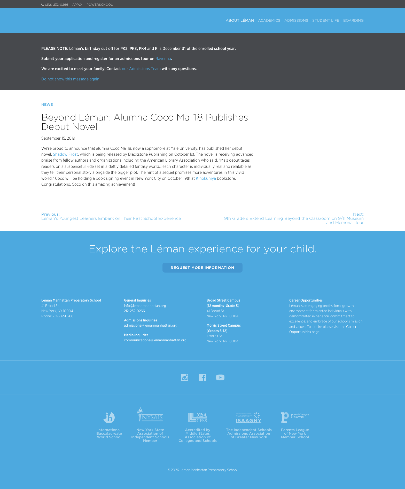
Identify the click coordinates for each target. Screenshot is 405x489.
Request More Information (202, 268)
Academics (269, 20)
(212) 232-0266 (56, 4)
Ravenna (162, 58)
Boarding (353, 20)
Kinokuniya (206, 178)
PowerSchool (100, 4)
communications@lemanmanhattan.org (155, 340)
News (47, 104)
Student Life (325, 20)
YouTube (220, 377)
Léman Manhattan (86, 20)
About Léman (240, 20)
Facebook (202, 377)
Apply (77, 4)
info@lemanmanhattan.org (145, 306)
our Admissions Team (141, 68)
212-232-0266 (62, 316)
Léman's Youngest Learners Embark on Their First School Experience (111, 216)
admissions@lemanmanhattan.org (150, 325)
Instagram (185, 377)
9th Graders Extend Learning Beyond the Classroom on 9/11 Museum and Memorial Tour (294, 218)
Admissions (296, 20)
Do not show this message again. (70, 79)
